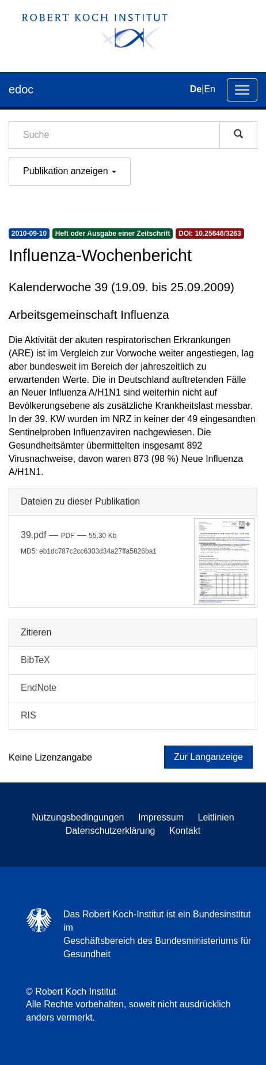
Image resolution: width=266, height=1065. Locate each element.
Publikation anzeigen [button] (69, 171)
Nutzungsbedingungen (78, 817)
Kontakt (184, 831)
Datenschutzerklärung (110, 831)
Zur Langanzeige (208, 757)
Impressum (161, 817)
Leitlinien (216, 817)
